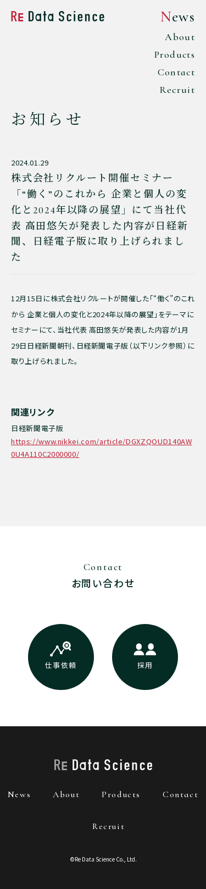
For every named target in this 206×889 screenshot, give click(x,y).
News (177, 17)
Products (174, 54)
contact (180, 794)
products (121, 794)
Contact (176, 72)
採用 (145, 665)
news (19, 794)
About (180, 37)
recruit (108, 826)
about (66, 794)
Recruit (177, 90)
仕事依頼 (60, 665)
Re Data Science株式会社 (57, 15)
